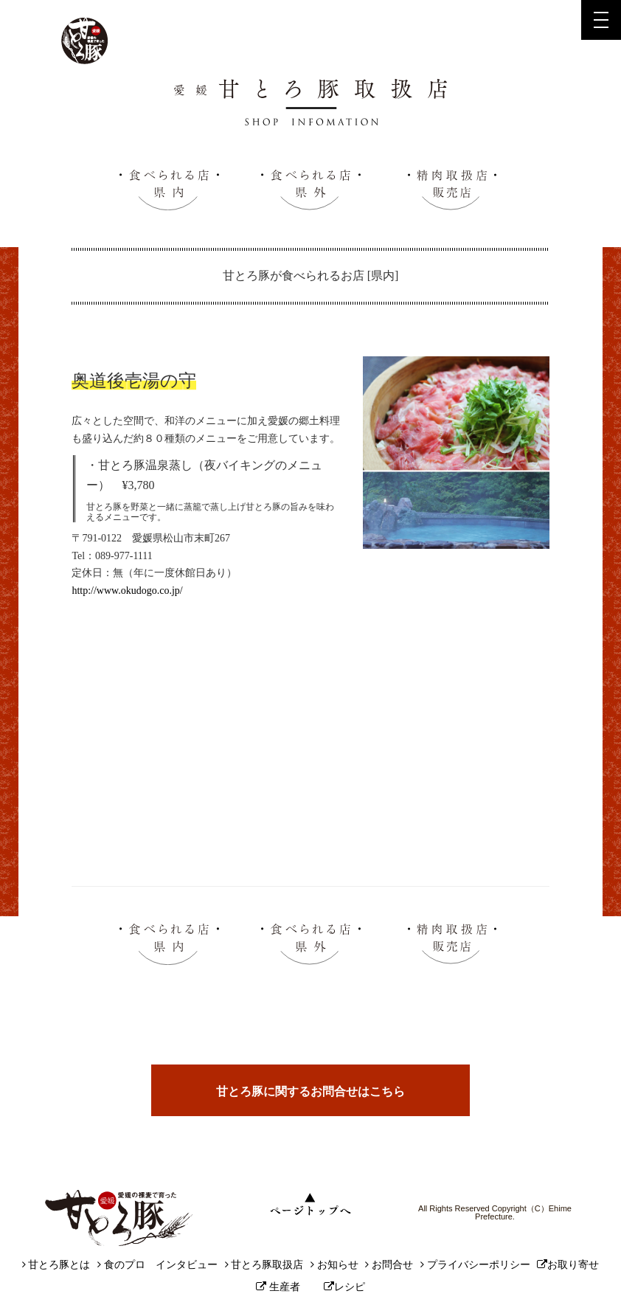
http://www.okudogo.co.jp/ (127, 590)
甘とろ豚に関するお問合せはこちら (310, 1091)
